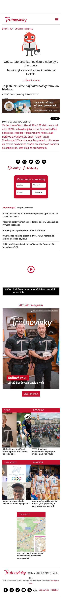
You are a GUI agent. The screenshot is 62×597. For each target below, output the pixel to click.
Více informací (31, 394)
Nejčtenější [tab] (9, 207)
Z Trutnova (38, 410)
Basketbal (38, 462)
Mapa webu (44, 590)
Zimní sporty (10, 462)
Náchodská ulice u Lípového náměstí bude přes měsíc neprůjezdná (30, 555)
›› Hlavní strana (31, 80)
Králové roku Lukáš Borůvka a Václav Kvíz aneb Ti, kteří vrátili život (27, 136)
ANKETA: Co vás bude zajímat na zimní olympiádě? (16, 502)
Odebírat (38, 192)
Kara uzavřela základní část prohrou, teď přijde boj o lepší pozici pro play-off (44, 503)
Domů (4, 29)
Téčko (7, 410)
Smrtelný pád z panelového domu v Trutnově (24, 230)
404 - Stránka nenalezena (21, 29)
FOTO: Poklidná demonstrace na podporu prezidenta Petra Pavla (43, 451)
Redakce (54, 590)
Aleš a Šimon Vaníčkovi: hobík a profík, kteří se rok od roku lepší (15, 451)
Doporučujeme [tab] (25, 207)
